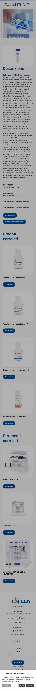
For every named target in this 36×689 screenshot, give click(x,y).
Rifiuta (22, 685)
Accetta (30, 685)
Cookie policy (15, 681)
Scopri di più (6, 685)
